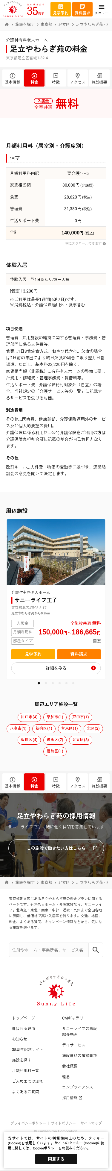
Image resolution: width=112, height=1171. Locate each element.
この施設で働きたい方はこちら (62, 848)
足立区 (64, 24)
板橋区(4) (29, 739)
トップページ (23, 1018)
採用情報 (72, 1098)
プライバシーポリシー (28, 1123)
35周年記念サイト (27, 1049)
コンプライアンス (77, 1087)
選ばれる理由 (23, 1028)
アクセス (77, 78)
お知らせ (19, 1039)
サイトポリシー (63, 1123)
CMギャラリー (74, 1018)
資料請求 (78, 654)
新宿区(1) (44, 728)
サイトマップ (91, 1123)
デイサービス (73, 1045)
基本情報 (12, 78)
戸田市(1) (80, 717)
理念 (66, 1077)
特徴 (56, 78)
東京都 (46, 24)
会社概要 (70, 1066)
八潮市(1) (18, 728)
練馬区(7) (55, 739)
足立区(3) (80, 739)
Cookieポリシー (45, 1148)
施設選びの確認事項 (79, 1055)
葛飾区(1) (55, 751)
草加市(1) (55, 717)
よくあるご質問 (25, 1092)
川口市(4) (29, 717)
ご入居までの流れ (27, 1081)
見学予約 (33, 654)
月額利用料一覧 (25, 1070)
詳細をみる (56, 668)
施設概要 (99, 78)
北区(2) (93, 728)
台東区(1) (69, 728)
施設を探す (25, 24)
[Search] (96, 950)
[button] (39, 683)
